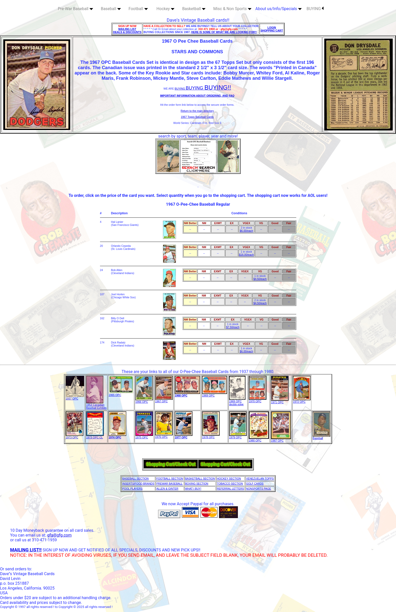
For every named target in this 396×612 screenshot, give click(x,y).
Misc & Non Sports (232, 8)
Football (138, 8)
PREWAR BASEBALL (169, 483)
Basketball (194, 8)
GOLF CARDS (254, 483)
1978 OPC (211, 436)
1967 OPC (164, 400)
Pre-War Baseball (75, 8)
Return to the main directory (197, 110)
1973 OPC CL (95, 436)
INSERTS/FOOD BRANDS (138, 483)
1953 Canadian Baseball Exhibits (96, 405)
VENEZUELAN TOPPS (260, 478)
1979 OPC (238, 436)
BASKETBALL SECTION (200, 478)
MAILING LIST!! (26, 549)
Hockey (166, 8)
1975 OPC (144, 436)
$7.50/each (232, 327)
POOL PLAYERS (132, 488)
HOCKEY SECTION (229, 478)
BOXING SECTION (196, 483)
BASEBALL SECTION (135, 478)
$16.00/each (246, 254)
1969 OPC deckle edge (237, 401)
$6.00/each (246, 230)
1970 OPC (257, 400)
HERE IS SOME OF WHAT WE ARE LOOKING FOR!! (224, 32)
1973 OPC (74, 436)
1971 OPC (280, 401)
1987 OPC (281, 439)
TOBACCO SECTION (230, 483)
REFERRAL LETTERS (230, 488)
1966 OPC (144, 400)
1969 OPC (214, 394)
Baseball (111, 8)
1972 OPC (302, 400)
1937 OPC (75, 397)
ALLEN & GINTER (167, 488)
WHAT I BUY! (193, 488)
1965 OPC (121, 393)
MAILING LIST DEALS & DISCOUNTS (127, 31)
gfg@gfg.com (59, 535)
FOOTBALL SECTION (169, 478)
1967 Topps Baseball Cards (197, 116)
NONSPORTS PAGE (258, 488)
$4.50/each (260, 278)
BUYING (315, 8)
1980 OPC (259, 439)
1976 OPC (164, 435)
